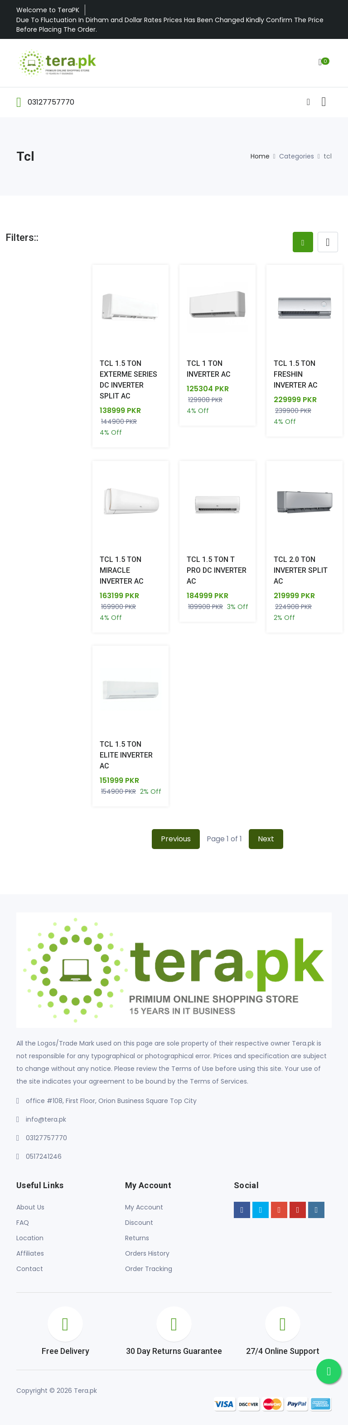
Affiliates (30, 1253)
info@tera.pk (46, 1119)
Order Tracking (148, 1269)
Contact (29, 1269)
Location (30, 1238)
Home (260, 156)
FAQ (22, 1223)
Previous (176, 839)
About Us (30, 1207)
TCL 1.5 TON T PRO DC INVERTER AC (217, 570)
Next (266, 839)
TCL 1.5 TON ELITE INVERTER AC (126, 755)
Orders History (147, 1253)
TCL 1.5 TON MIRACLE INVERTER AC (122, 570)
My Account (144, 1207)
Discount (139, 1223)
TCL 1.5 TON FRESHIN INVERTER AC (296, 374)
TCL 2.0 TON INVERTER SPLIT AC (301, 570)
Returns (137, 1238)
